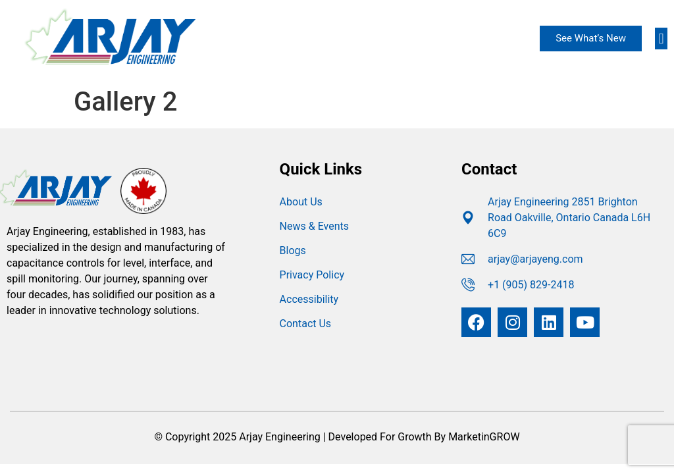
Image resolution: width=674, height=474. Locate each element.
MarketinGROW (483, 437)
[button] (661, 38)
